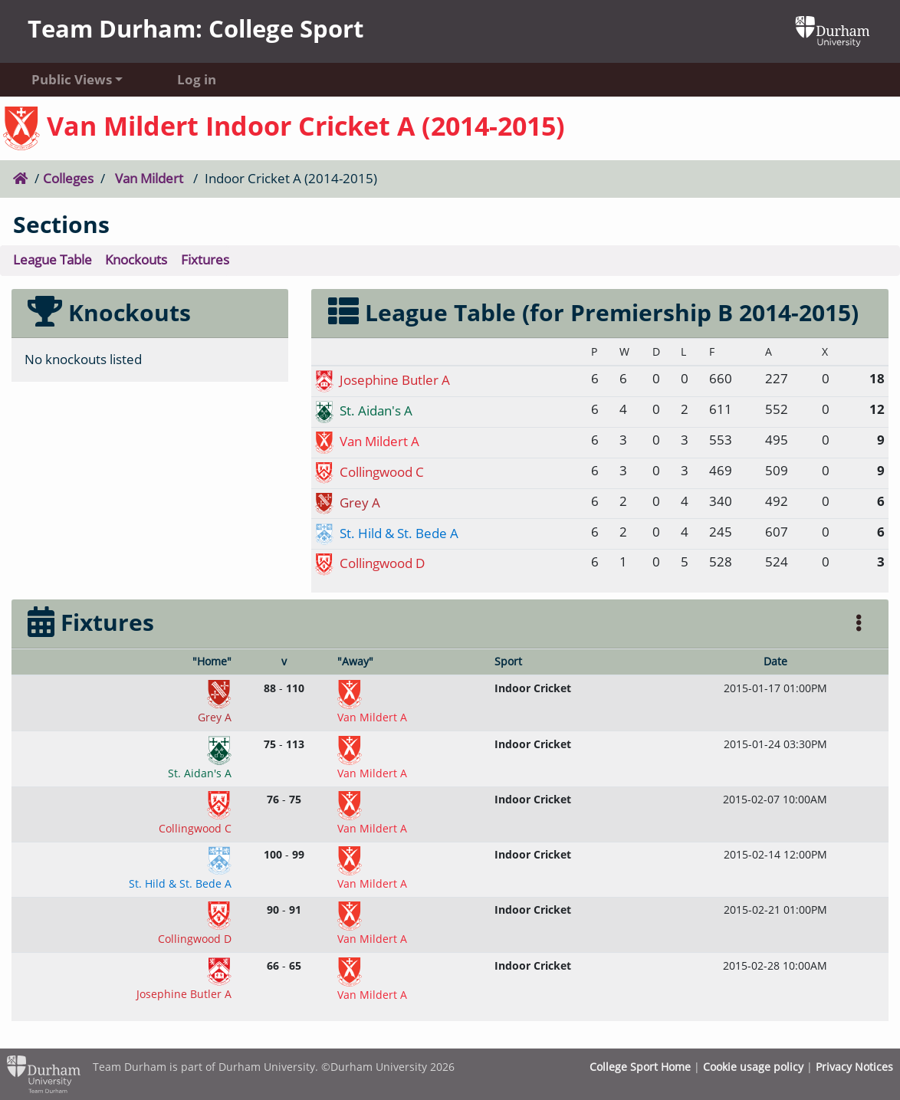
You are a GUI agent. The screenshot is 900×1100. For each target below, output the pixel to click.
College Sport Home (640, 1066)
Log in (196, 79)
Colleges (68, 178)
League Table (52, 259)
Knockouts (136, 259)
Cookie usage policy (753, 1066)
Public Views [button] (71, 79)
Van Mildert (149, 178)
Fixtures (205, 259)
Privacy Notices (854, 1066)
